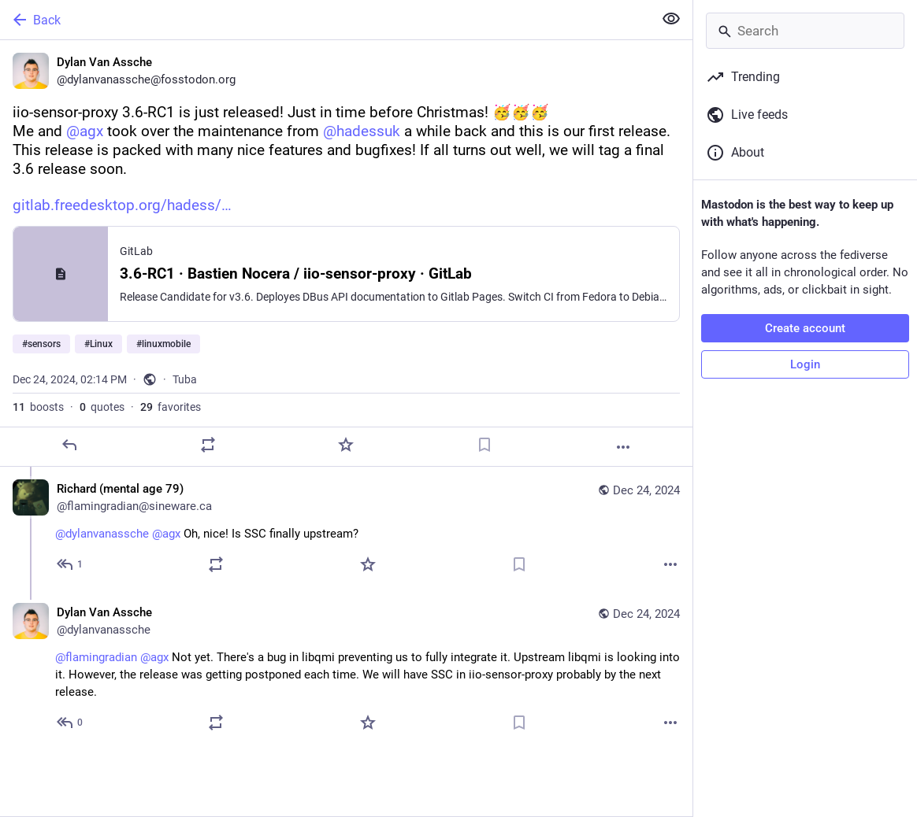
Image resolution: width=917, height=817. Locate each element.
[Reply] (69, 444)
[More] (623, 447)
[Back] (325, 19)
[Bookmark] (484, 444)
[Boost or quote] (208, 444)
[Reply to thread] (70, 564)
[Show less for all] (671, 19)
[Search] (805, 31)
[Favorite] (345, 444)
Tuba (185, 379)
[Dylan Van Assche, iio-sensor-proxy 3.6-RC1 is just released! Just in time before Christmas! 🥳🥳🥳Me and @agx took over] (346, 253)
